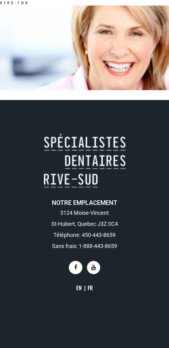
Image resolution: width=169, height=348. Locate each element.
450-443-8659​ (99, 235)
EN (79, 288)
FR (90, 288)
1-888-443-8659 (98, 246)
